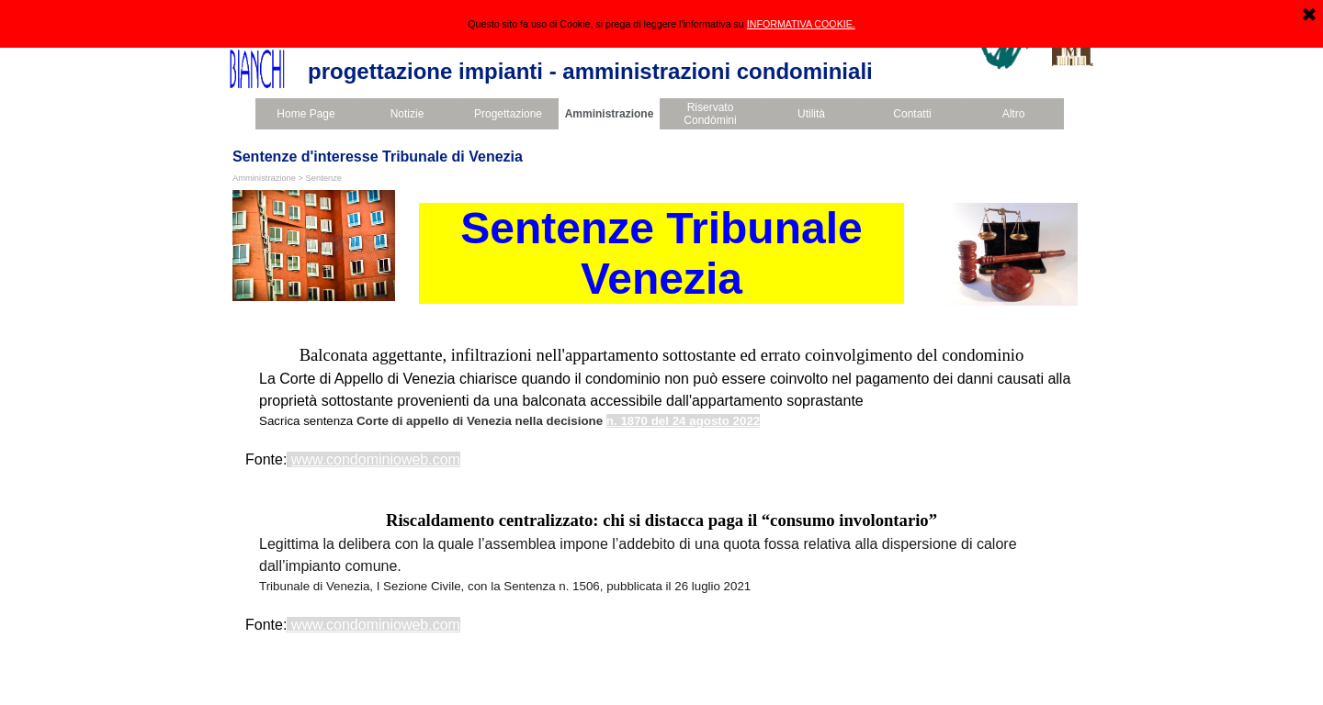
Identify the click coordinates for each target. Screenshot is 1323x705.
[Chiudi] (1309, 16)
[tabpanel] (661, 406)
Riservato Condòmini (710, 114)
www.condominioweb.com (375, 459)
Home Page (305, 113)
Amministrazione (609, 113)
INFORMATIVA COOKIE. (801, 23)
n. (611, 421)
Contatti (912, 113)
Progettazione (508, 113)
